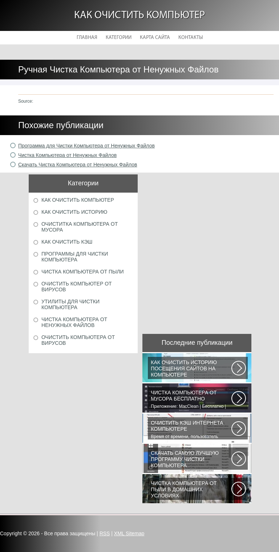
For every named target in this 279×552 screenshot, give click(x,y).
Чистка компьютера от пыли (82, 272)
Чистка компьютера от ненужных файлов (74, 322)
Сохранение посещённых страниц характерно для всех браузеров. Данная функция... (191, 369)
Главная (87, 37)
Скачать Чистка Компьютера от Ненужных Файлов (77, 164)
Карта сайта (155, 37)
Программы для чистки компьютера (74, 257)
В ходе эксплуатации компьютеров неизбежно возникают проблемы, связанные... (191, 490)
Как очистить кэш (66, 242)
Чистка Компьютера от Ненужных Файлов (67, 155)
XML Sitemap (129, 533)
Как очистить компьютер (139, 15)
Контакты (190, 37)
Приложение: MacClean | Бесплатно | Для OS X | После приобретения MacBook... (191, 399)
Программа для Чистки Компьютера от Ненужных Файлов (86, 146)
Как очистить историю (74, 212)
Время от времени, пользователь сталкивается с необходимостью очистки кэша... (191, 429)
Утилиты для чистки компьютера (70, 304)
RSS (105, 533)
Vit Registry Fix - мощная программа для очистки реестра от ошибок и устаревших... (191, 460)
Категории (119, 37)
